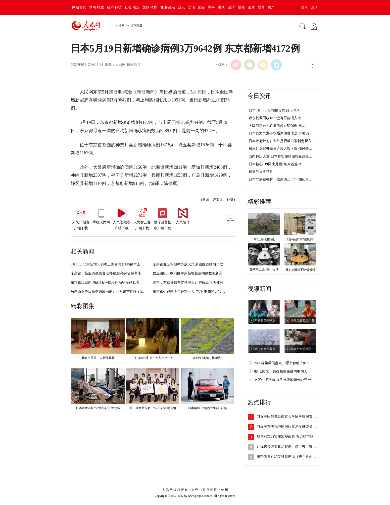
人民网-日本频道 (128, 65)
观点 (181, 7)
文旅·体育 (150, 7)
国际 (201, 7)
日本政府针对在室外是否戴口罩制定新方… (282, 141)
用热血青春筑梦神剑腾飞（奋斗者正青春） (290, 456)
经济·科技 (114, 7)
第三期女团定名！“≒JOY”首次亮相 (153, 408)
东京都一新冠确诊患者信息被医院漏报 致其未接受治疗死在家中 (120, 273)
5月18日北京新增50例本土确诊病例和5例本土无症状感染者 (116, 264)
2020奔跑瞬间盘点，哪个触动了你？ (282, 363)
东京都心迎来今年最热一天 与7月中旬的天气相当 (191, 291)
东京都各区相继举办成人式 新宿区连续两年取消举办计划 (197, 264)
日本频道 (136, 25)
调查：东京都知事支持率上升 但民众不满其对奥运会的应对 (198, 282)
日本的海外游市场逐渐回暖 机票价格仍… (280, 133)
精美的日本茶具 (261, 171)
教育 (261, 7)
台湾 (231, 7)
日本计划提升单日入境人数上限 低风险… (280, 149)
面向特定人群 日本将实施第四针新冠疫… (280, 156)
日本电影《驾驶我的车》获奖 (207, 408)
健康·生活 (167, 7)
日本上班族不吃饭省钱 (300, 269)
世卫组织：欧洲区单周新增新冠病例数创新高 (187, 273)
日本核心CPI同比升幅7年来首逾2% (275, 164)
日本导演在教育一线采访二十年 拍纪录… (280, 179)
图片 (251, 7)
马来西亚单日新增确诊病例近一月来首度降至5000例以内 (114, 291)
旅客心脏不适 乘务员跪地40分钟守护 (282, 380)
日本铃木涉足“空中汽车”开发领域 (98, 408)
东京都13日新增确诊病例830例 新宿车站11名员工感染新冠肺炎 (119, 282)
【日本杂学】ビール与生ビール (153, 358)
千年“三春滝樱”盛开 (264, 239)
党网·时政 (96, 7)
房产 (271, 7)
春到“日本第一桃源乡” (207, 358)
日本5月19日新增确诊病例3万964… (276, 110)
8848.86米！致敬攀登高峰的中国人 (280, 371)
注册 (314, 7)
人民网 (119, 25)
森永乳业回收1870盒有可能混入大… (276, 118)
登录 (304, 7)
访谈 (191, 7)
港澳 (221, 7)
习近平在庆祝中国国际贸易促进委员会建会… (291, 426)
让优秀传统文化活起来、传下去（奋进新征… (291, 446)
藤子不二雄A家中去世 (264, 269)
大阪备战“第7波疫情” (300, 239)
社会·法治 (132, 7)
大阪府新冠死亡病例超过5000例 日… (277, 126)
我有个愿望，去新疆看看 (98, 358)
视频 (241, 7)
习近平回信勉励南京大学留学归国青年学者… (291, 417)
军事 (211, 7)
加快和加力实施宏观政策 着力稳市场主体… (290, 436)
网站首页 (79, 7)
